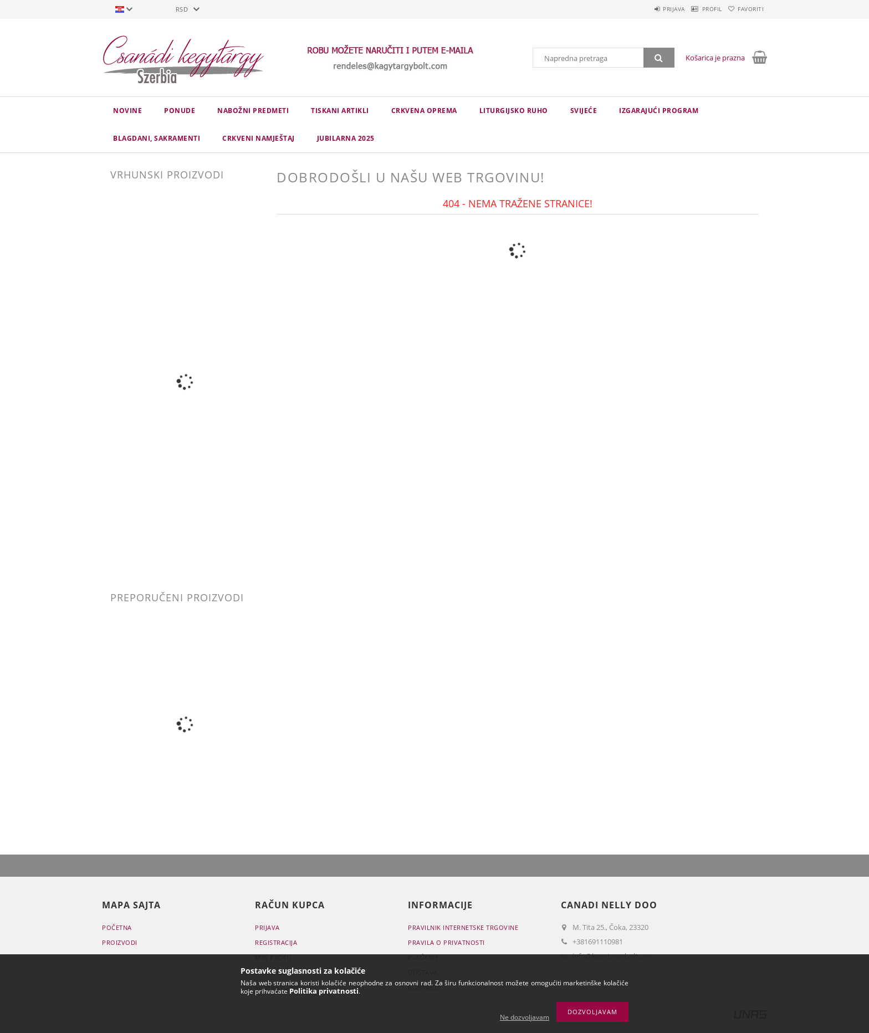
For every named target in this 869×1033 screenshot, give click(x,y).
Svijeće (583, 110)
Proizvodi (119, 942)
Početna (117, 927)
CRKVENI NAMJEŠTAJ (258, 138)
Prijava (648, 9)
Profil (697, 9)
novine (127, 110)
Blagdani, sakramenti (156, 138)
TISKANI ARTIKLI (340, 110)
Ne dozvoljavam (524, 1017)
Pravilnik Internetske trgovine (463, 927)
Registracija (276, 942)
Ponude (179, 110)
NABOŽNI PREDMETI (253, 110)
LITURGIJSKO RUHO (513, 110)
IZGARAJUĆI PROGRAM (658, 110)
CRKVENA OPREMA (424, 110)
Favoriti (746, 9)
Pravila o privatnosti (446, 942)
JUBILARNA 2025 (346, 138)
